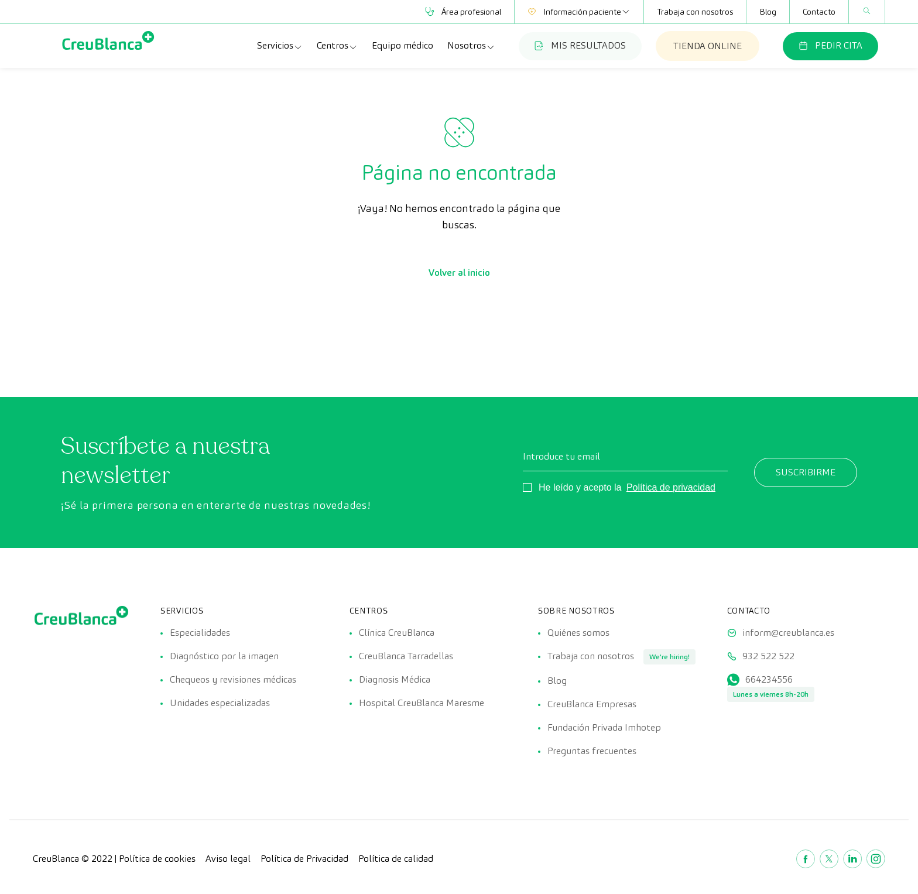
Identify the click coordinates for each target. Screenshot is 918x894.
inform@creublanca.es (788, 632)
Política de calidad (395, 858)
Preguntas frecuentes (591, 751)
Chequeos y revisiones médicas (233, 679)
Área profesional (463, 11)
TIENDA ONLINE (707, 46)
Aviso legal (228, 858)
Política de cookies (157, 858)
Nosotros (471, 45)
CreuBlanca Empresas (591, 704)
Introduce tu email (561, 456)
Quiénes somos (578, 632)
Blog (767, 11)
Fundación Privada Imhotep (604, 727)
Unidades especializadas (220, 703)
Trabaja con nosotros (695, 11)
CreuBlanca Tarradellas (406, 656)
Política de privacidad (670, 487)
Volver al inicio (459, 272)
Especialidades (200, 632)
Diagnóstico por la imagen (224, 656)
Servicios (280, 45)
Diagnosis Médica (394, 679)
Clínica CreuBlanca (396, 632)
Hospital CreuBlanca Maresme (421, 703)
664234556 (769, 679)
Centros (337, 45)
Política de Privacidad (304, 858)
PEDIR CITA (830, 45)
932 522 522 (768, 656)
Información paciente (579, 11)
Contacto (819, 11)
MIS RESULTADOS (580, 45)
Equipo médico (402, 45)
